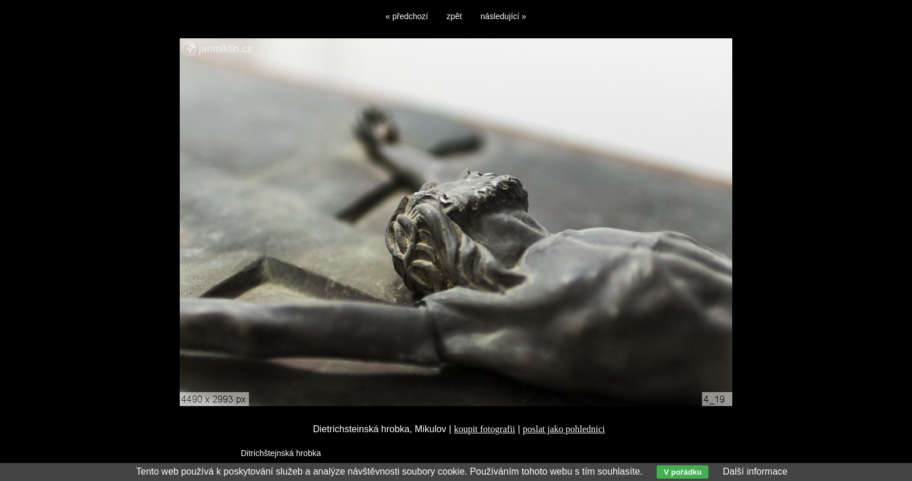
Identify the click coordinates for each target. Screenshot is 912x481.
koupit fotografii (484, 429)
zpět (454, 16)
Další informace (755, 471)
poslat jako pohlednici (564, 429)
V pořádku (682, 472)
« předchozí (407, 16)
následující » (503, 16)
